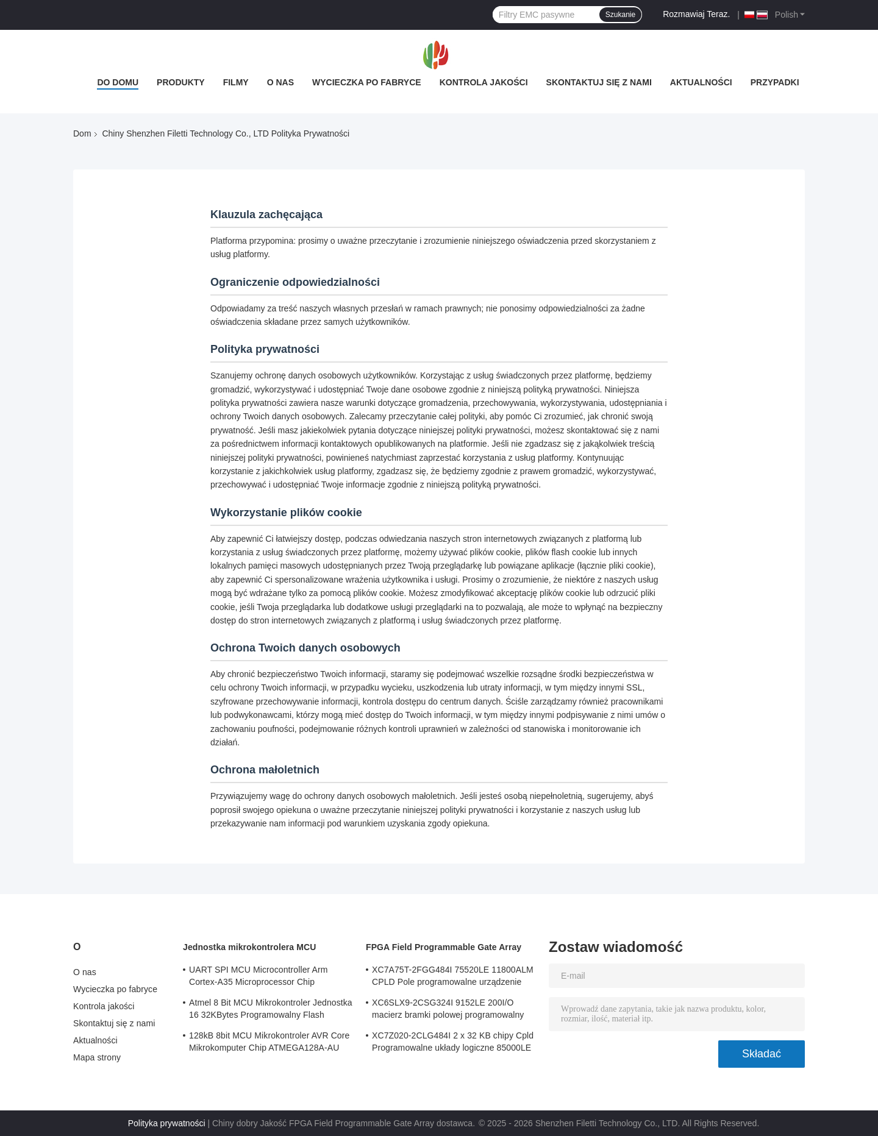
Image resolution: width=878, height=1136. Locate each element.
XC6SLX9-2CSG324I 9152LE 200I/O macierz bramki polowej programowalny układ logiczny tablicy (448, 1010)
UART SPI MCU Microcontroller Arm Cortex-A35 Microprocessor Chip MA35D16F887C (258, 977)
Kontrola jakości (484, 82)
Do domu (117, 82)
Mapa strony (97, 1057)
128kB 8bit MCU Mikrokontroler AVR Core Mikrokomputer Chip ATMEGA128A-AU (269, 1042)
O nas (280, 82)
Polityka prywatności (166, 1123)
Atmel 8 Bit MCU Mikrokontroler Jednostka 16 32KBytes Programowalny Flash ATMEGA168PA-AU (270, 1010)
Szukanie (620, 14)
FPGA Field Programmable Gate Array (443, 947)
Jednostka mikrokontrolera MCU (249, 947)
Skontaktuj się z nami (599, 82)
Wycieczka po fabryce (366, 82)
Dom (82, 133)
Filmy (236, 82)
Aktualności (701, 82)
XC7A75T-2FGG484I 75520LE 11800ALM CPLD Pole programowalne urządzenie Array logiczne (453, 977)
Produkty (181, 82)
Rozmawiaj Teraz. (696, 14)
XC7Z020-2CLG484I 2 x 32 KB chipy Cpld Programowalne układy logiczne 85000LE (453, 1042)
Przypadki (775, 82)
